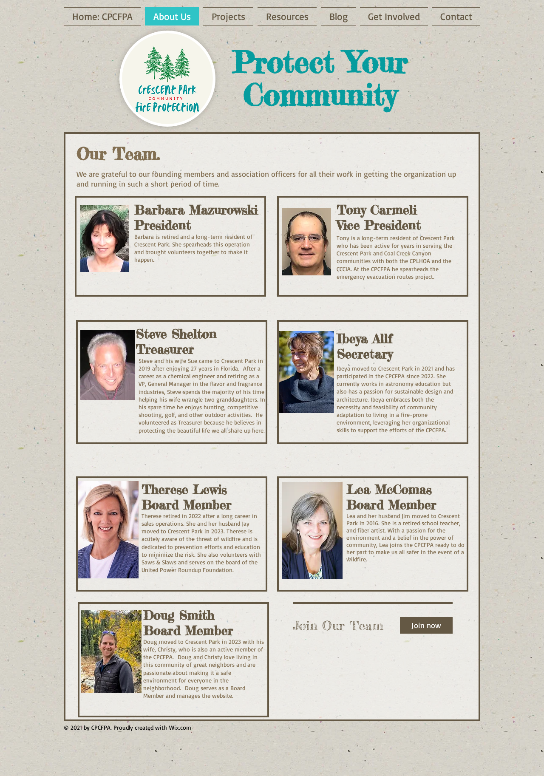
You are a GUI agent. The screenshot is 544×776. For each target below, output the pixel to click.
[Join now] (426, 625)
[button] (394, 16)
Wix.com (180, 727)
